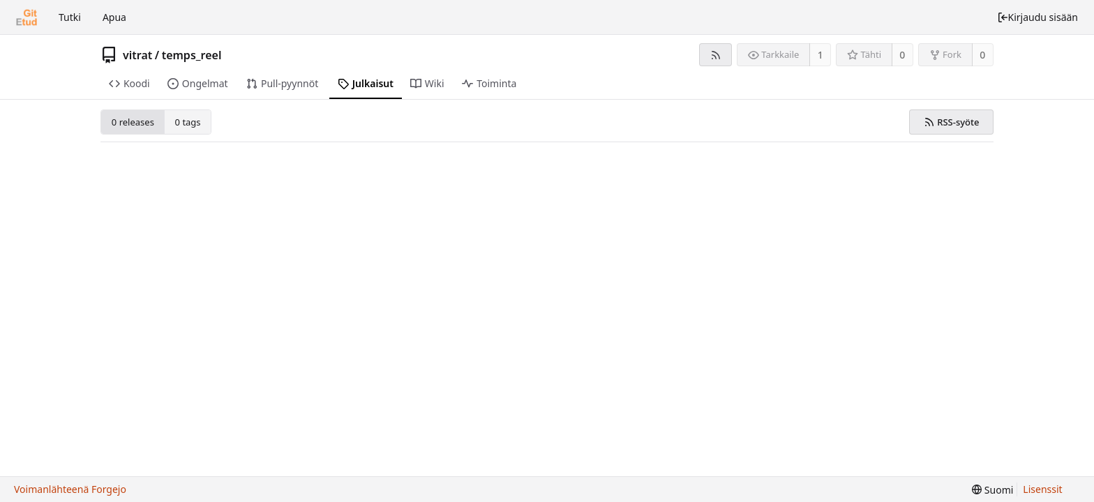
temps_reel (192, 55)
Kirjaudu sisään (1037, 17)
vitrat (137, 55)
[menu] (992, 489)
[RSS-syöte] (715, 54)
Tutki (70, 17)
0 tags (188, 122)
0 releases (133, 122)
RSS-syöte (952, 122)
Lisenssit (1042, 489)
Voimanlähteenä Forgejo (70, 489)
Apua (114, 17)
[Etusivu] (26, 17)
